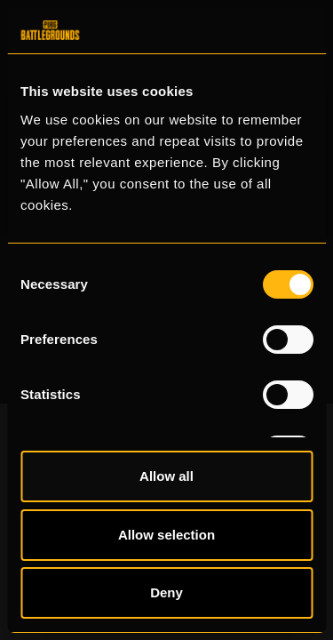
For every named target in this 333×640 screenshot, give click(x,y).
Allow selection (166, 534)
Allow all (166, 476)
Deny (166, 592)
